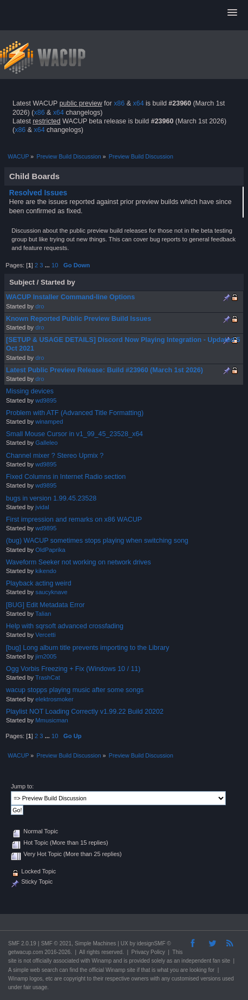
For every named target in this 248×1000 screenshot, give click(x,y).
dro (39, 306)
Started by (58, 282)
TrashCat (47, 677)
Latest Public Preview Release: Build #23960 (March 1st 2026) (104, 370)
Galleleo (46, 442)
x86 (119, 103)
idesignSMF (151, 943)
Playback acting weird (38, 583)
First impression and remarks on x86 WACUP (74, 519)
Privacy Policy (148, 952)
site (12, 961)
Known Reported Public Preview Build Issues (78, 319)
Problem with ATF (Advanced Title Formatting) (74, 413)
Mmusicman (51, 720)
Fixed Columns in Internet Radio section (66, 477)
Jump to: (22, 786)
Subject (22, 282)
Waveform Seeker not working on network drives (78, 562)
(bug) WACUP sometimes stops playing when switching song (97, 540)
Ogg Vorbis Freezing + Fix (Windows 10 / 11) (73, 669)
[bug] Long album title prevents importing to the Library (87, 648)
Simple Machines (95, 943)
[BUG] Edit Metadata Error (45, 605)
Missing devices (30, 391)
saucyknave (51, 592)
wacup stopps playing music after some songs (74, 690)
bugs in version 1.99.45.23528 (51, 498)
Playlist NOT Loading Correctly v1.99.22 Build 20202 (85, 711)
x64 (138, 103)
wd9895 (45, 400)
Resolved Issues (38, 193)
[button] (232, 13)
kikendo (45, 571)
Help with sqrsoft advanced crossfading (64, 626)
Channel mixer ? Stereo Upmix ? (54, 455)
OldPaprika (50, 550)
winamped (49, 421)
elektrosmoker (54, 699)
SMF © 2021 (56, 943)
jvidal (42, 507)
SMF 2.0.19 (22, 943)
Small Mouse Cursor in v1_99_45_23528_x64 (74, 434)
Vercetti (45, 634)
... (48, 265)
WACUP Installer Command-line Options (70, 297)
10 (54, 265)
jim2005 (45, 656)
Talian (43, 613)
